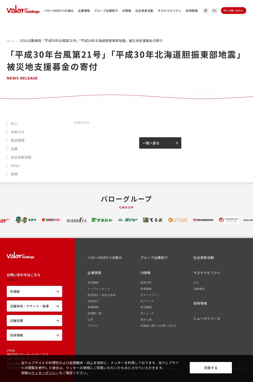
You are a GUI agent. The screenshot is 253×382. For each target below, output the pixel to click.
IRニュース (147, 313)
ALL (14, 123)
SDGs (15, 165)
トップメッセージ (98, 289)
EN (215, 10)
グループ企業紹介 (106, 10)
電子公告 (146, 319)
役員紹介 (93, 301)
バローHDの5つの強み (59, 10)
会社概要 (93, 282)
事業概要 (93, 307)
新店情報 (17, 140)
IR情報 (126, 10)
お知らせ (17, 131)
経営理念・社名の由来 (101, 295)
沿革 (90, 319)
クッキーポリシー (45, 372)
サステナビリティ (170, 10)
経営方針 (146, 282)
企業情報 (84, 10)
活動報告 (199, 289)
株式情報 (146, 307)
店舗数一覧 (94, 313)
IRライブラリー (150, 295)
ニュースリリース (207, 318)
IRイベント (147, 301)
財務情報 (146, 289)
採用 (14, 173)
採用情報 (192, 10)
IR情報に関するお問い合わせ (158, 325)
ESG (196, 282)
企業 (14, 148)
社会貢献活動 (144, 10)
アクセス (92, 325)
